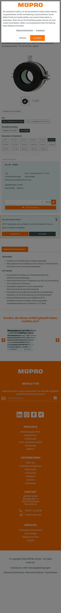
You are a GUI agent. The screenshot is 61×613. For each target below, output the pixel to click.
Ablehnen (22, 38)
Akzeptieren (37, 38)
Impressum (40, 30)
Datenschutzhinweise (24, 30)
